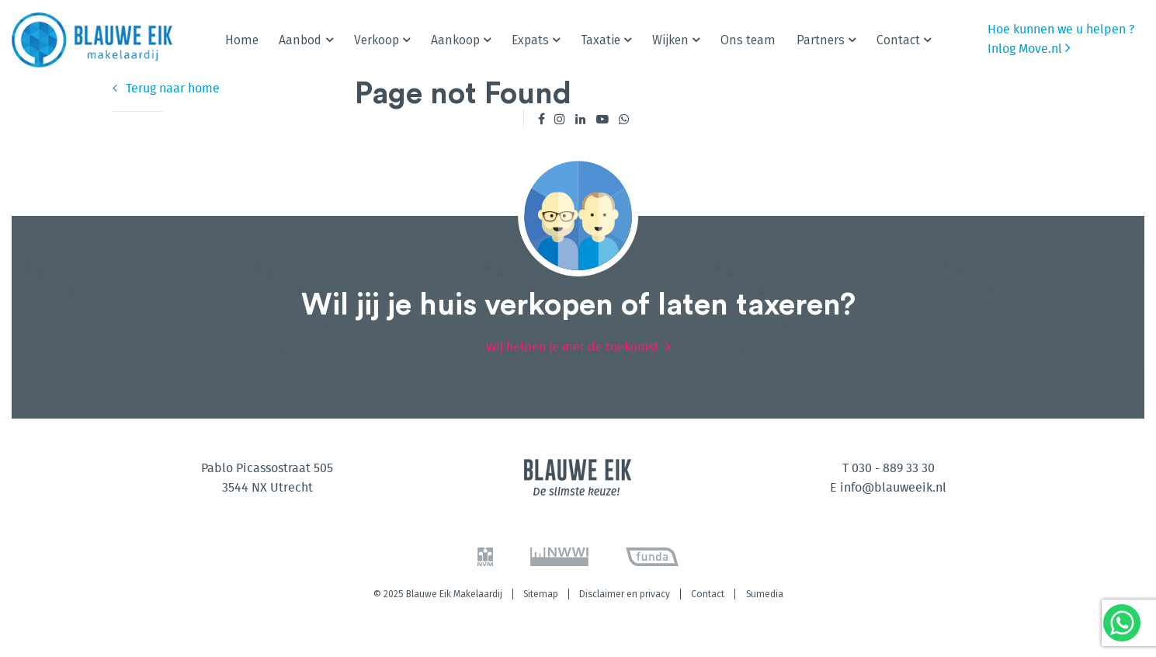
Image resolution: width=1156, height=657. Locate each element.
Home (242, 40)
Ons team (748, 40)
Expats (530, 40)
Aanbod (300, 40)
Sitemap (540, 594)
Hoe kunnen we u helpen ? (1061, 29)
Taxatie (600, 40)
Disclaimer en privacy (624, 594)
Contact (898, 40)
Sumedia (764, 594)
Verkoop (376, 40)
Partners (821, 40)
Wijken (670, 40)
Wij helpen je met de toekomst (572, 347)
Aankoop (455, 40)
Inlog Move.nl (1029, 47)
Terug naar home (166, 88)
